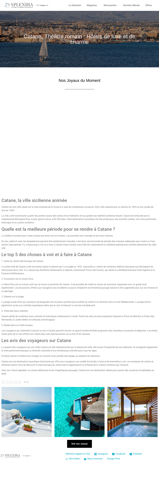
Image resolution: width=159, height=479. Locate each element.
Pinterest (136, 453)
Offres (148, 5)
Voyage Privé (113, 458)
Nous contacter (93, 458)
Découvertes (110, 5)
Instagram (101, 453)
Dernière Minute (131, 5)
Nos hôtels (73, 458)
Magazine (92, 5)
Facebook (118, 453)
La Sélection (75, 5)
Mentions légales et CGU (78, 453)
